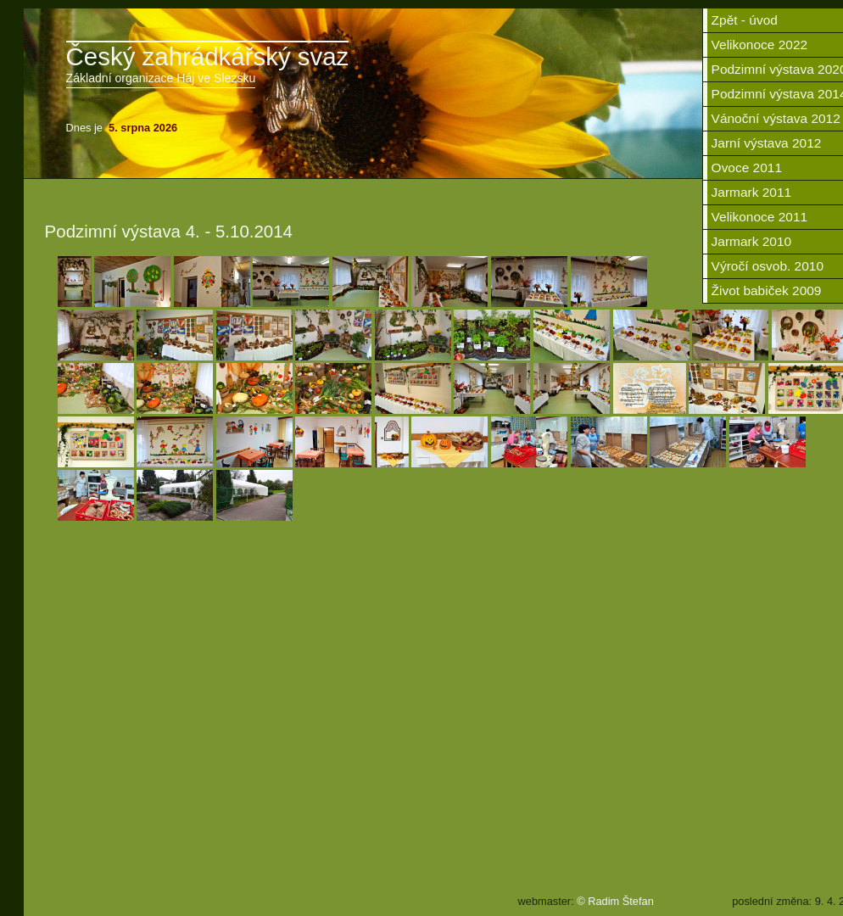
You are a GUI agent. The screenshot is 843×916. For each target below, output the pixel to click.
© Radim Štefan (615, 901)
